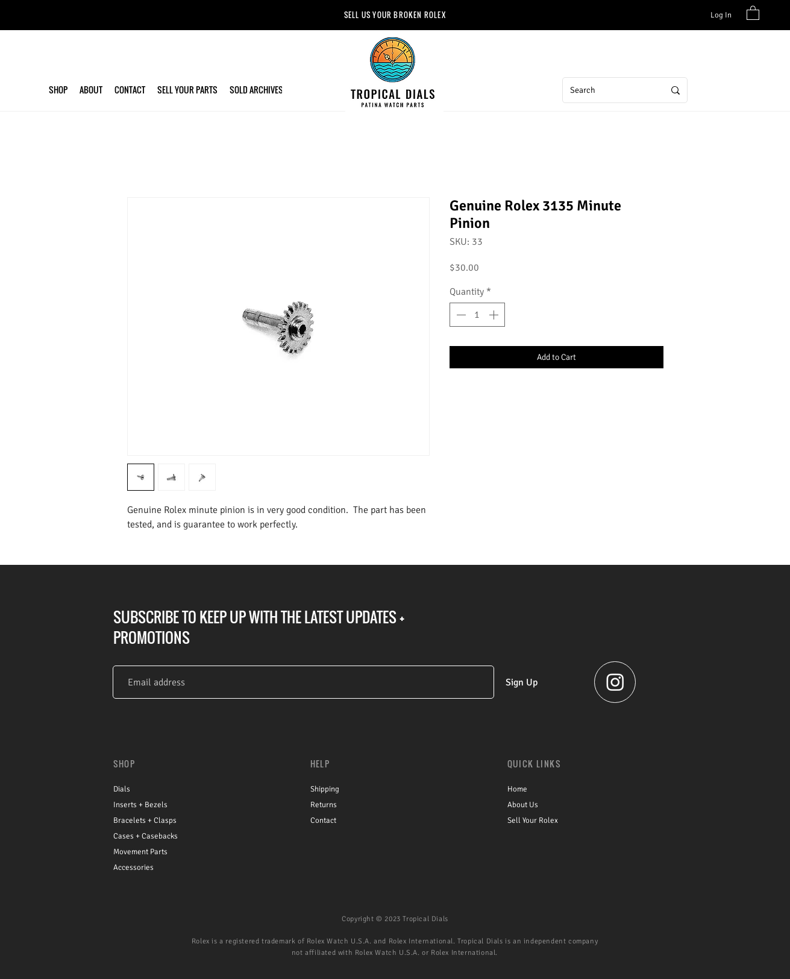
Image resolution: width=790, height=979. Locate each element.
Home (517, 789)
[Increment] (494, 314)
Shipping (324, 789)
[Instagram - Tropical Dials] (615, 681)
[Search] (608, 90)
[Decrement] (459, 314)
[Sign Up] (522, 682)
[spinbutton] (477, 314)
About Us (522, 805)
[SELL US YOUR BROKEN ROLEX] (395, 15)
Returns (323, 805)
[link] (753, 12)
